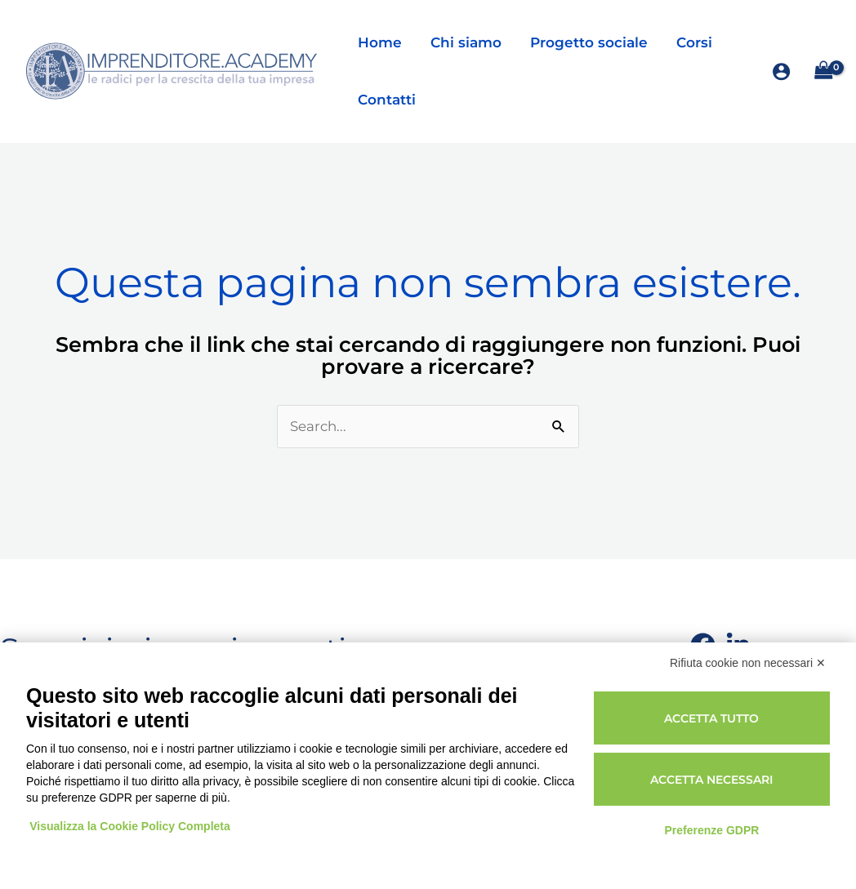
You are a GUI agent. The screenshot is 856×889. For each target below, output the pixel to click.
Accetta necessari (711, 779)
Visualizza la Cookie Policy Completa (130, 826)
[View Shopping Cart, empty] (823, 71)
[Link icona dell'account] (781, 71)
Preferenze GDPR (711, 830)
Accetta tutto (711, 718)
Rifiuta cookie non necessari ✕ (748, 662)
